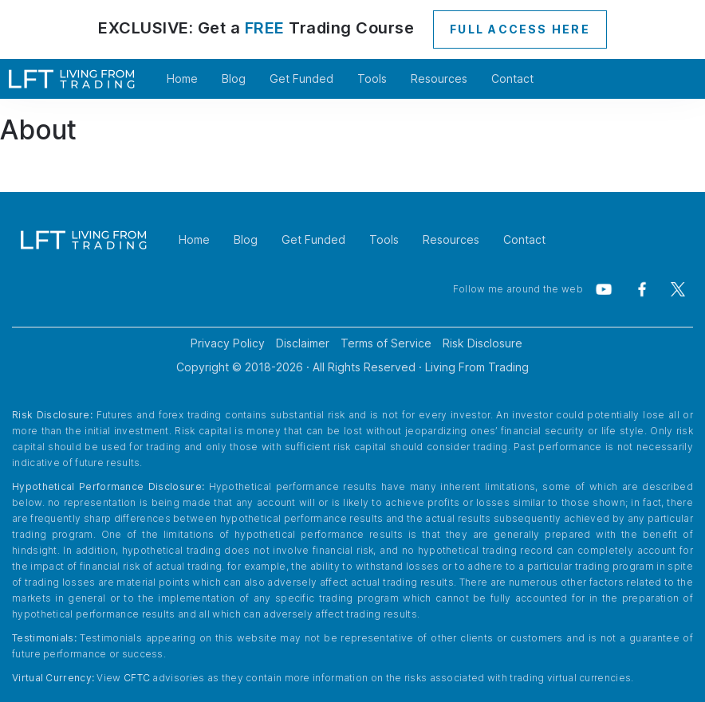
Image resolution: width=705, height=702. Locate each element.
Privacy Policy (228, 343)
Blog (234, 78)
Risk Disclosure (482, 343)
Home (182, 78)
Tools (372, 78)
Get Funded (301, 78)
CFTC (137, 678)
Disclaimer (302, 343)
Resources (439, 78)
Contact (512, 78)
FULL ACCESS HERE (520, 29)
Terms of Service (386, 343)
